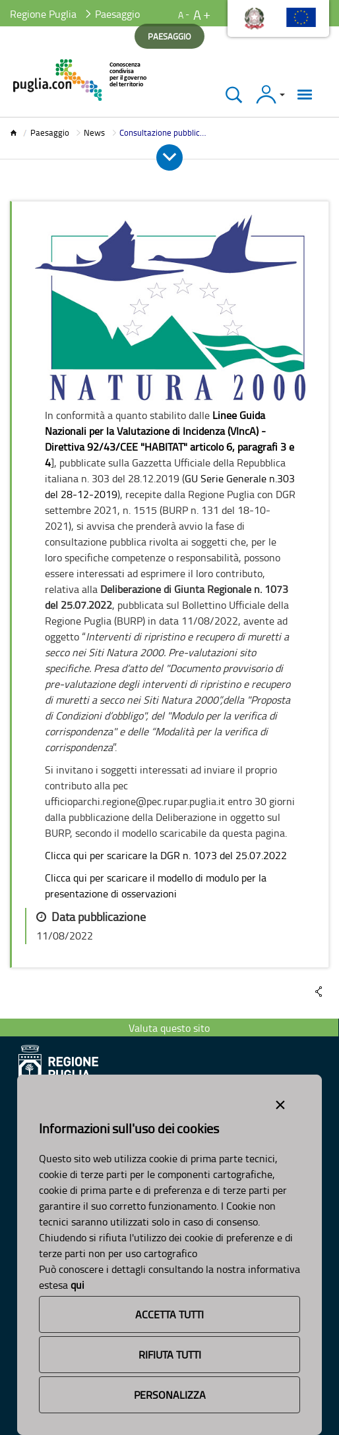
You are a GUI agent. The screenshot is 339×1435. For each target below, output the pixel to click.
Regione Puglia (43, 14)
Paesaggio (49, 132)
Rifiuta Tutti (170, 1354)
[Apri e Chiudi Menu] (169, 157)
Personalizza (170, 1395)
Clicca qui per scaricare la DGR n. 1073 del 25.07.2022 (166, 855)
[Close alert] (280, 1102)
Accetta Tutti (169, 1314)
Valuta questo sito (169, 1028)
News (94, 132)
